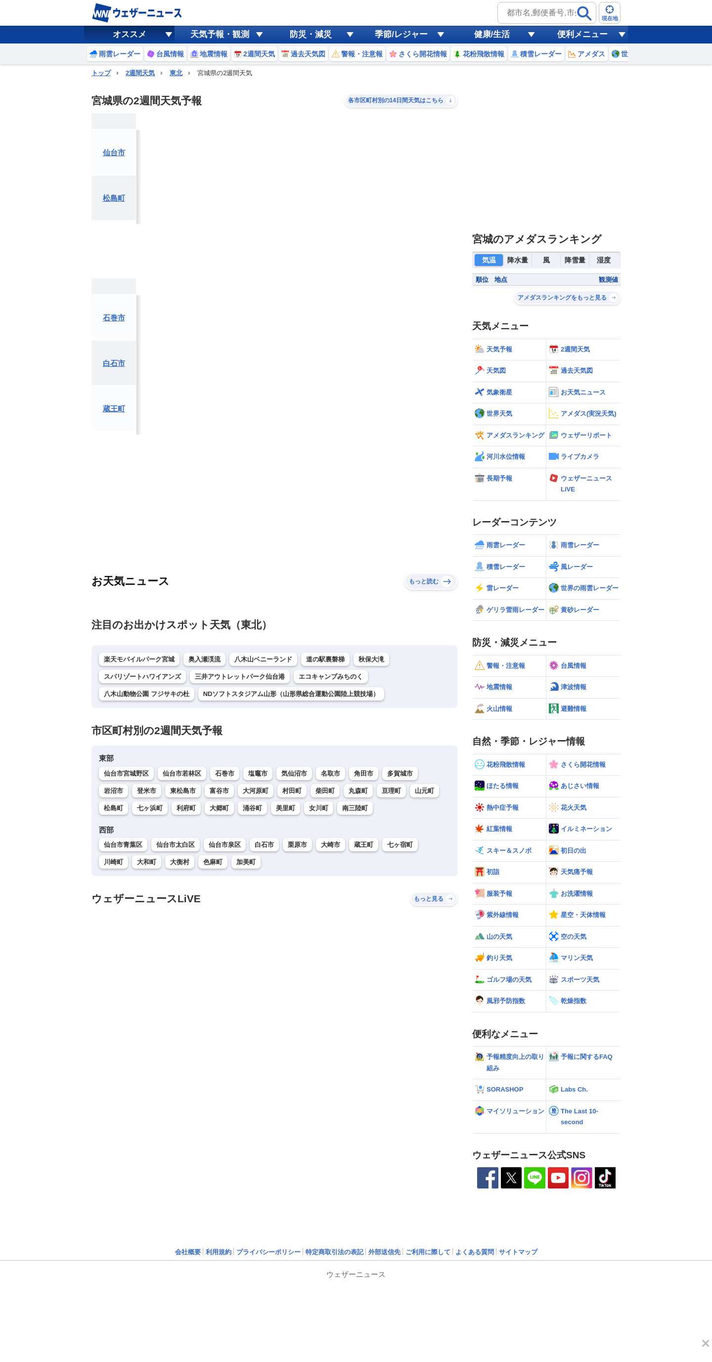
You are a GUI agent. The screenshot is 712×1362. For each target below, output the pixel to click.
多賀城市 (400, 773)
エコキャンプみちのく (331, 676)
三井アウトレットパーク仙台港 (240, 676)
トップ (101, 73)
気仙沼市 (294, 773)
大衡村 (179, 862)
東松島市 (183, 790)
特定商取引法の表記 (334, 1252)
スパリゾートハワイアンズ (142, 676)
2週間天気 (140, 73)
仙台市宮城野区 (126, 773)
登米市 (146, 790)
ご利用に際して (427, 1252)
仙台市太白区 (175, 844)
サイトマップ (518, 1252)
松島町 (114, 198)
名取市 (330, 773)
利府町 (186, 808)
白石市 (114, 363)
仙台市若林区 (182, 773)
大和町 (146, 862)
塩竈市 (257, 773)
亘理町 (391, 790)
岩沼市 (113, 790)
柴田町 (325, 790)
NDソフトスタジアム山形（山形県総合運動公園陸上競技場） (291, 694)
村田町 (292, 790)
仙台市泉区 (225, 844)
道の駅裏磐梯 (325, 659)
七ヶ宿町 (400, 844)
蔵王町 (114, 408)
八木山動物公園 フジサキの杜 (146, 694)
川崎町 (113, 862)
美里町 (285, 808)
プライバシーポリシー (268, 1252)
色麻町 (212, 862)
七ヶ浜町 (150, 808)
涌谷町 (252, 808)
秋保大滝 (371, 659)
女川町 (318, 808)
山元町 (424, 790)
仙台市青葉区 (123, 844)
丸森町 (358, 790)
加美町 (246, 862)
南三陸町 (355, 808)
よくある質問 (474, 1252)
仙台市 (114, 152)
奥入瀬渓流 (204, 659)
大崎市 (330, 844)
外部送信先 (384, 1252)
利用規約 (218, 1252)
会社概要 (188, 1252)
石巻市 (114, 317)
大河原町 (255, 790)
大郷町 (219, 808)
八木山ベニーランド (263, 659)
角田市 (363, 773)
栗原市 (297, 844)
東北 (176, 73)
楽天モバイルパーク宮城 (139, 659)
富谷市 (219, 790)
